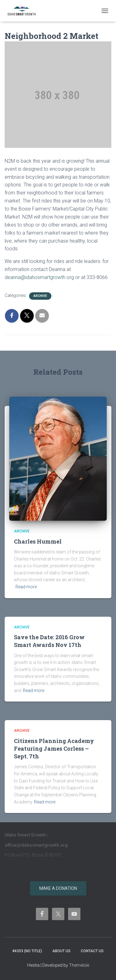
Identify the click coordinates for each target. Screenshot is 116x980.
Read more (26, 586)
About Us (61, 951)
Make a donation (58, 888)
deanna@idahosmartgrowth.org (39, 277)
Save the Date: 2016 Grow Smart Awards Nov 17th (49, 640)
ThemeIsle (79, 965)
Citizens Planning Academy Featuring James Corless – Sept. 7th (54, 748)
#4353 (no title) (27, 951)
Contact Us (92, 951)
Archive (40, 296)
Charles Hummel (38, 541)
